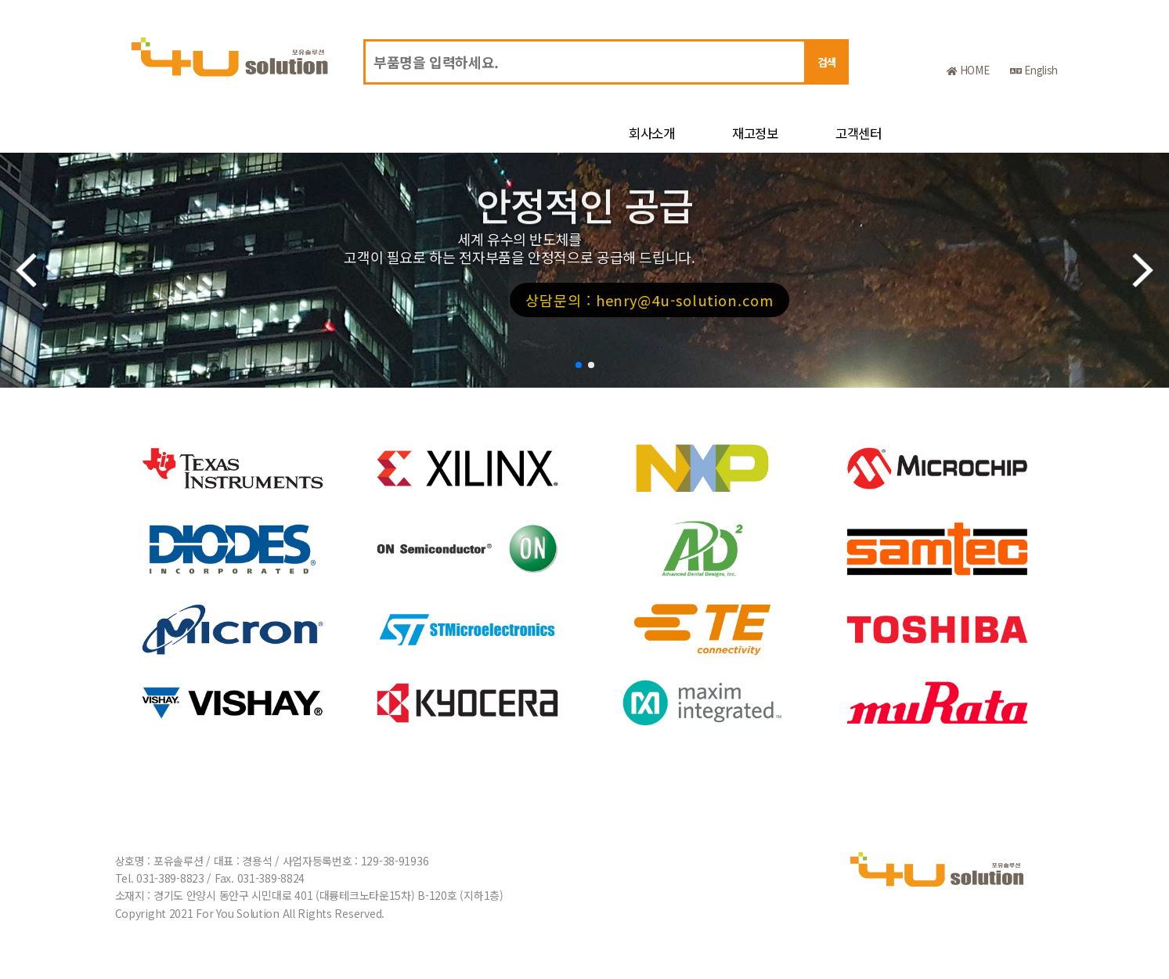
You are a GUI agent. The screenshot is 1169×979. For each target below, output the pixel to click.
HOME (968, 70)
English (1034, 70)
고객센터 (858, 133)
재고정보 (755, 133)
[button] (578, 365)
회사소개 (652, 133)
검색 (827, 62)
